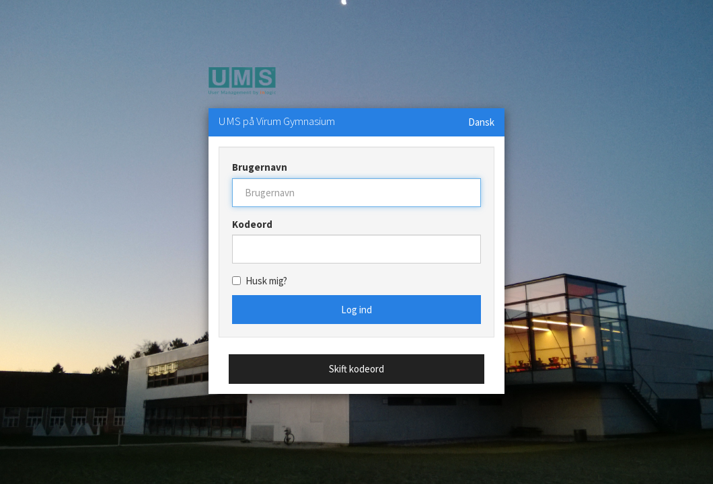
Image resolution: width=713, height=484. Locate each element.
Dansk (481, 122)
